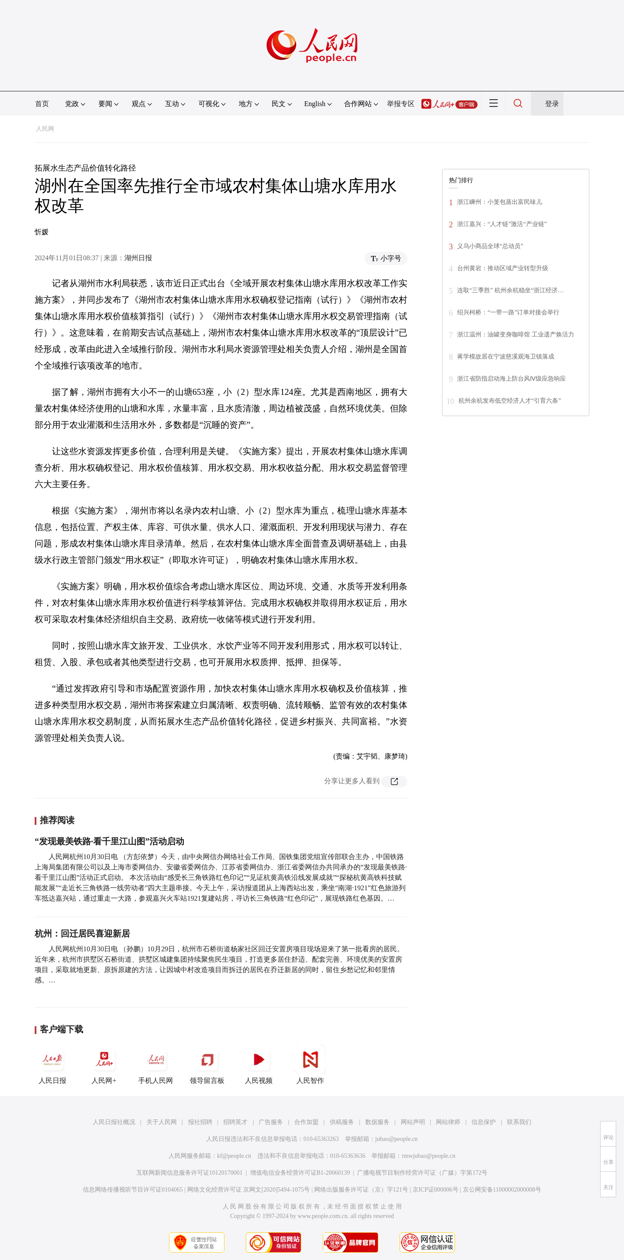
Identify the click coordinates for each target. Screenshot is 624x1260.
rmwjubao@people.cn (428, 1156)
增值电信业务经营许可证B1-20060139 (300, 1173)
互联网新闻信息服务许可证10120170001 (189, 1173)
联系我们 (519, 1122)
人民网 (45, 129)
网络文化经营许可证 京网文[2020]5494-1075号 (248, 1189)
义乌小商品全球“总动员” (490, 246)
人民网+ (104, 1064)
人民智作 (310, 1064)
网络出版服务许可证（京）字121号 (361, 1189)
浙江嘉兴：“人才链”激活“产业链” (502, 224)
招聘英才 (235, 1122)
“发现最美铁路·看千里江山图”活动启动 (109, 841)
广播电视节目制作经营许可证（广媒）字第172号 (422, 1173)
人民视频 (259, 1064)
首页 (42, 103)
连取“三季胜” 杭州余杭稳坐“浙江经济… (510, 290)
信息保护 (483, 1122)
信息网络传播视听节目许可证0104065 (133, 1189)
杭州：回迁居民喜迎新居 (82, 933)
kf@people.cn (234, 1156)
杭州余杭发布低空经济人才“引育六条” (509, 400)
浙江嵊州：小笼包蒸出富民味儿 (499, 202)
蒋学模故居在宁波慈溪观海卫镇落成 (505, 356)
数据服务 (377, 1122)
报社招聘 (200, 1122)
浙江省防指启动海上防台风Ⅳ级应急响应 (511, 378)
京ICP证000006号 (435, 1189)
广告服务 (271, 1122)
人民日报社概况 (114, 1122)
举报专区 (401, 103)
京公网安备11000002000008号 (502, 1189)
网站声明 (413, 1122)
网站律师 (448, 1122)
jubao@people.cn (396, 1139)
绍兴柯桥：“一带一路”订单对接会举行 (508, 312)
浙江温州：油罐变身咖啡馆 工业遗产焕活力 (515, 334)
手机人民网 (155, 1064)
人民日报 (52, 1064)
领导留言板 (207, 1064)
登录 (552, 103)
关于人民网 (161, 1122)
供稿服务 (342, 1122)
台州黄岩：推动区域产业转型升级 (502, 268)
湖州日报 (138, 258)
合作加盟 (306, 1122)
